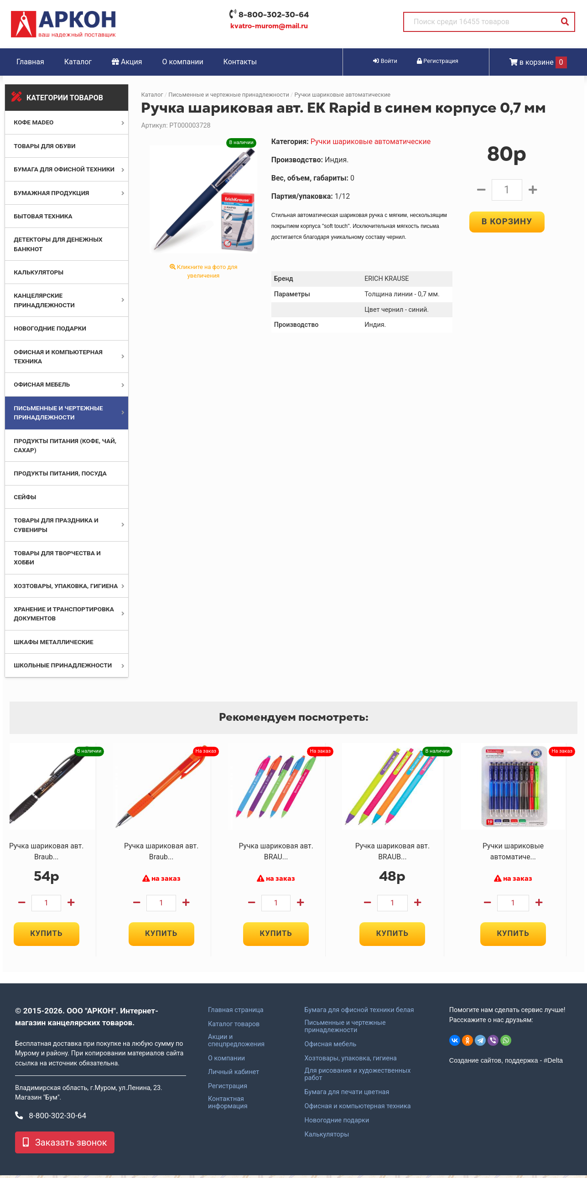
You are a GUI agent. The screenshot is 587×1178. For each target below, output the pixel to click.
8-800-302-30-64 (274, 14)
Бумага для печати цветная (347, 1095)
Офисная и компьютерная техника (358, 1109)
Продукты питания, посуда (60, 473)
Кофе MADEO (33, 122)
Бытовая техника (43, 216)
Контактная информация (228, 1105)
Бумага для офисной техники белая (359, 1013)
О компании (182, 61)
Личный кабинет (233, 1075)
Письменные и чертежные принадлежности (228, 94)
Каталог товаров (234, 1027)
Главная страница (236, 1013)
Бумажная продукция (51, 192)
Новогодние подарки (50, 328)
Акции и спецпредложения (236, 1043)
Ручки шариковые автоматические (342, 94)
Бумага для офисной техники (64, 169)
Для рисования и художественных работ (358, 1077)
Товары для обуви (44, 146)
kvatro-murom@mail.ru (269, 26)
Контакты (240, 61)
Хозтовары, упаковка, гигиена (66, 585)
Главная (30, 61)
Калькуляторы (38, 272)
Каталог (78, 61)
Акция (127, 61)
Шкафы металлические (53, 642)
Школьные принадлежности (63, 665)
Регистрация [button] (437, 60)
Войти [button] (385, 60)
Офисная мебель (42, 384)
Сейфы (25, 497)
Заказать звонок (65, 1145)
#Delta (553, 1063)
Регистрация (227, 1089)
